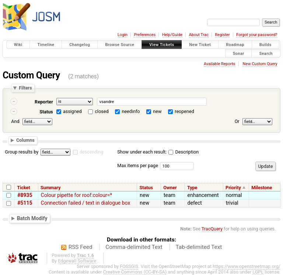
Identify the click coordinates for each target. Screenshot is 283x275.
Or (237, 121)
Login (122, 34)
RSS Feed (80, 247)
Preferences (145, 34)
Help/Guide (172, 34)
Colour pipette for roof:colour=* (76, 195)
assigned (72, 111)
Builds (265, 44)
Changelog (79, 44)
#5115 (24, 203)
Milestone (261, 187)
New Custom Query (260, 63)
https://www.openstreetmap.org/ (246, 266)
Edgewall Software (77, 261)
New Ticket (200, 44)
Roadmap (235, 44)
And (15, 121)
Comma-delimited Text (134, 247)
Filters (25, 88)
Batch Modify (32, 218)
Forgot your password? (256, 34)
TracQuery (212, 229)
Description (183, 152)
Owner (170, 187)
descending (92, 152)
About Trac (199, 34)
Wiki (18, 44)
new (157, 111)
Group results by (21, 152)
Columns (25, 140)
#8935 (24, 195)
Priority (233, 187)
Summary (50, 187)
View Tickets (161, 44)
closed (102, 111)
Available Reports (219, 63)
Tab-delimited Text (198, 247)
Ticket (23, 187)
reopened (184, 111)
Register (222, 34)
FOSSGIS (129, 266)
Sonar (238, 53)
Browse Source (119, 44)
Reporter (44, 102)
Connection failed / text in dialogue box (85, 203)
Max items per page (137, 165)
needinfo (131, 111)
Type (192, 187)
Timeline (45, 44)
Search (266, 53)
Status (46, 111)
